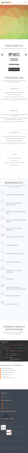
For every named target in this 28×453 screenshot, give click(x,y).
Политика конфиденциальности (12, 449)
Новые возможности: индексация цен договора (11, 440)
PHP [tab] (6, 339)
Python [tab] (2, 339)
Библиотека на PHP (6, 376)
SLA (21, 449)
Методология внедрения (7, 368)
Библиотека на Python (7, 374)
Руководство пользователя (8, 372)
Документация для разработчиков (9, 370)
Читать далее (3, 423)
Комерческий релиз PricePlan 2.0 (8, 422)
